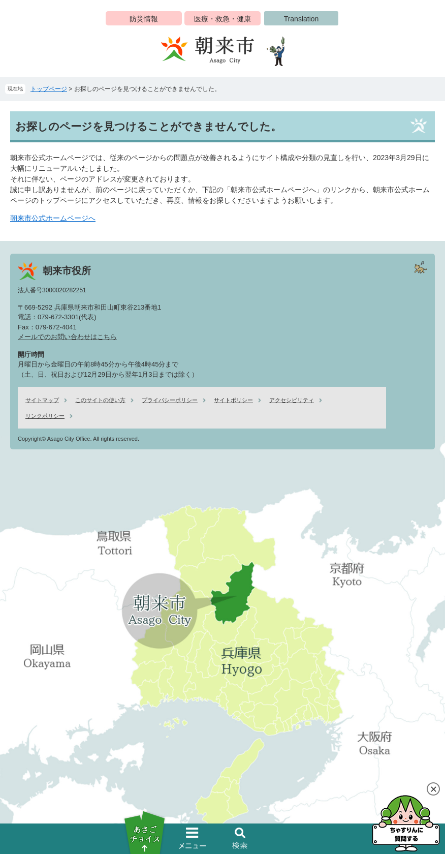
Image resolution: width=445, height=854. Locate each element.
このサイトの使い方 (100, 400)
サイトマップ (42, 400)
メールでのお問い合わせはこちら (67, 337)
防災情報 (144, 19)
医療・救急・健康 (222, 19)
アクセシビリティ (291, 400)
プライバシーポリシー (170, 400)
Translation (301, 19)
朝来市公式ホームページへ (53, 218)
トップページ (48, 89)
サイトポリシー (233, 400)
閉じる (433, 789)
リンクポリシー (45, 416)
